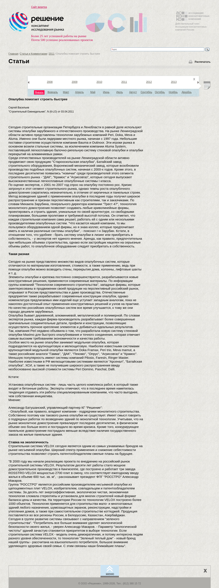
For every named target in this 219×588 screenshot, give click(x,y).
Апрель (79, 92)
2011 (52, 53)
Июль (119, 92)
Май (92, 92)
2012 (149, 81)
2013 (174, 81)
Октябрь (160, 92)
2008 (50, 81)
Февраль (52, 92)
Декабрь (187, 92)
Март (66, 92)
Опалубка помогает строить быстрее (38, 99)
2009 (74, 81)
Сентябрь (146, 92)
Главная (13, 53)
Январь (39, 92)
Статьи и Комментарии (33, 53)
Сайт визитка (39, 7)
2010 (99, 81)
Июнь (106, 92)
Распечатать (202, 61)
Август (133, 92)
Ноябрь (173, 92)
